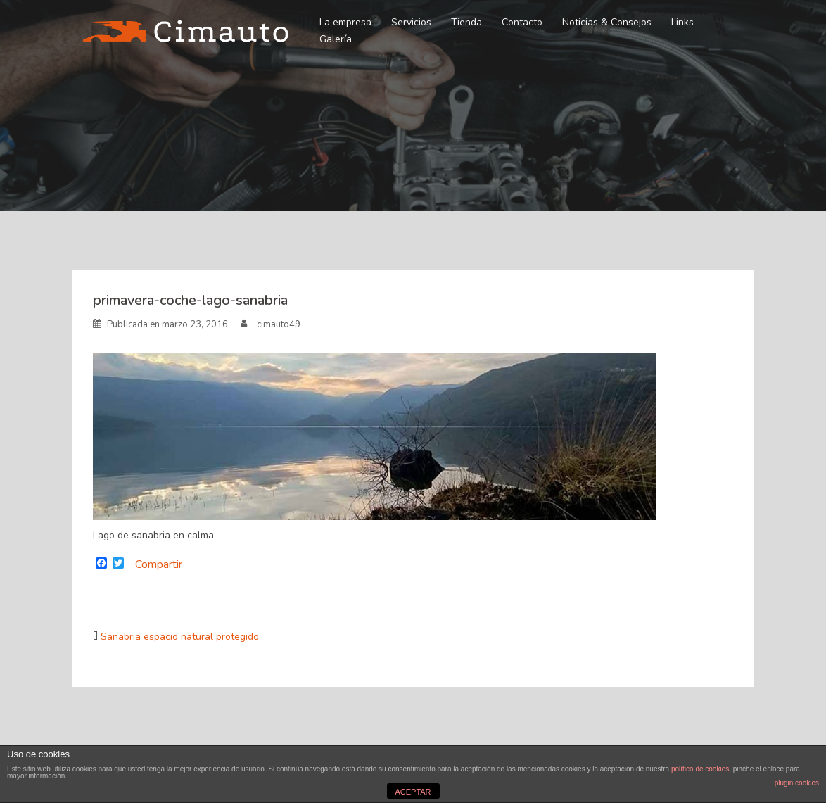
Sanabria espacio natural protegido (180, 636)
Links (682, 22)
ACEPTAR (413, 792)
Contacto (522, 22)
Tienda (466, 22)
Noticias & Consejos (607, 22)
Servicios (411, 22)
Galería (335, 39)
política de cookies (700, 769)
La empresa (345, 22)
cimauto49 (278, 324)
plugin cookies (797, 783)
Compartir (158, 564)
